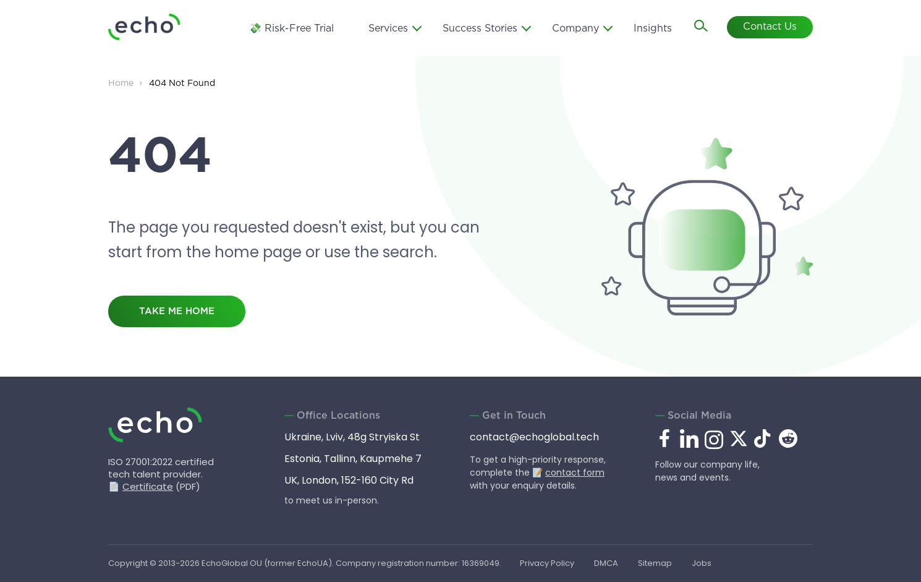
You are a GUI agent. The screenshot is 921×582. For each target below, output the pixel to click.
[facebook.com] (664, 439)
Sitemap (656, 563)
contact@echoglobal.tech (534, 437)
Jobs (703, 563)
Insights (653, 27)
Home (121, 83)
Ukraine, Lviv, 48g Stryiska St (352, 437)
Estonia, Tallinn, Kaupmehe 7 (353, 458)
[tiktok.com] (763, 444)
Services (388, 27)
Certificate (147, 486)
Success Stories (480, 27)
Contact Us (770, 26)
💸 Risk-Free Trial (291, 27)
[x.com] (738, 444)
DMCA (607, 563)
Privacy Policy (547, 563)
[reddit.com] (788, 444)
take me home (176, 311)
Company (575, 27)
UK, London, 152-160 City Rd (349, 480)
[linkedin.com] (689, 447)
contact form (575, 472)
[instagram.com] (714, 447)
